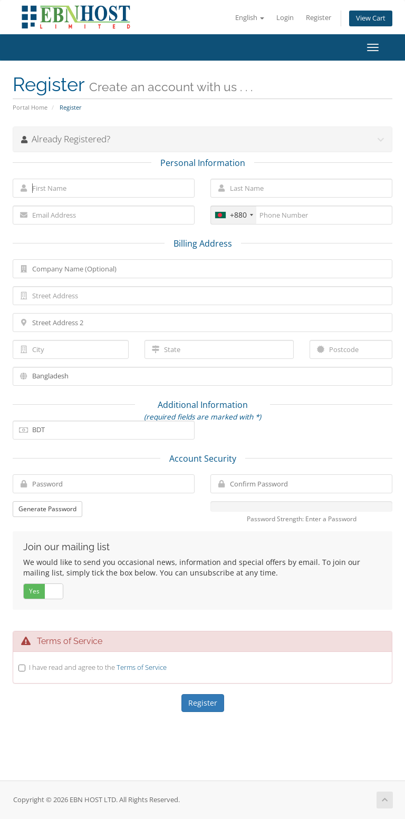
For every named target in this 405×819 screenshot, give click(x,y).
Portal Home (30, 107)
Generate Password (47, 508)
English (249, 17)
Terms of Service (142, 667)
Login (285, 17)
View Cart (370, 18)
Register (318, 17)
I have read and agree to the (98, 667)
